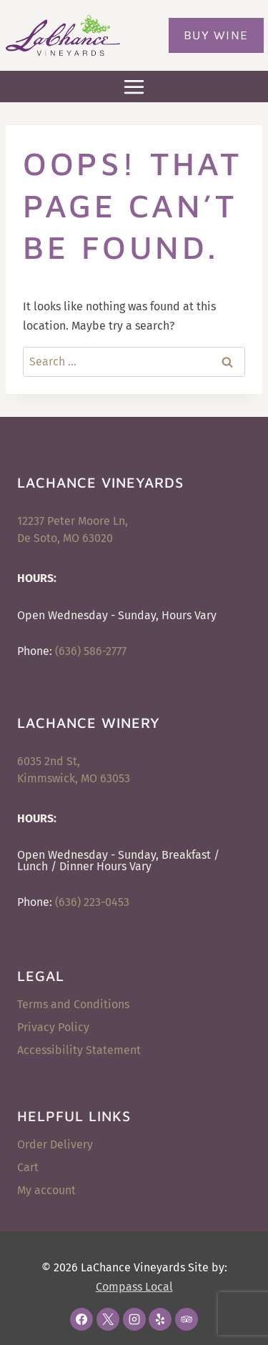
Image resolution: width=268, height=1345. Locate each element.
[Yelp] (160, 1319)
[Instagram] (134, 1319)
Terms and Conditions (73, 1004)
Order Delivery (55, 1144)
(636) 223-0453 (92, 902)
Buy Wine (216, 35)
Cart (28, 1167)
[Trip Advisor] (186, 1319)
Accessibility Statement (79, 1050)
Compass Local (134, 1287)
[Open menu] (134, 86)
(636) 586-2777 (90, 651)
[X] (107, 1319)
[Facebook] (81, 1319)
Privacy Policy (53, 1027)
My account (46, 1190)
